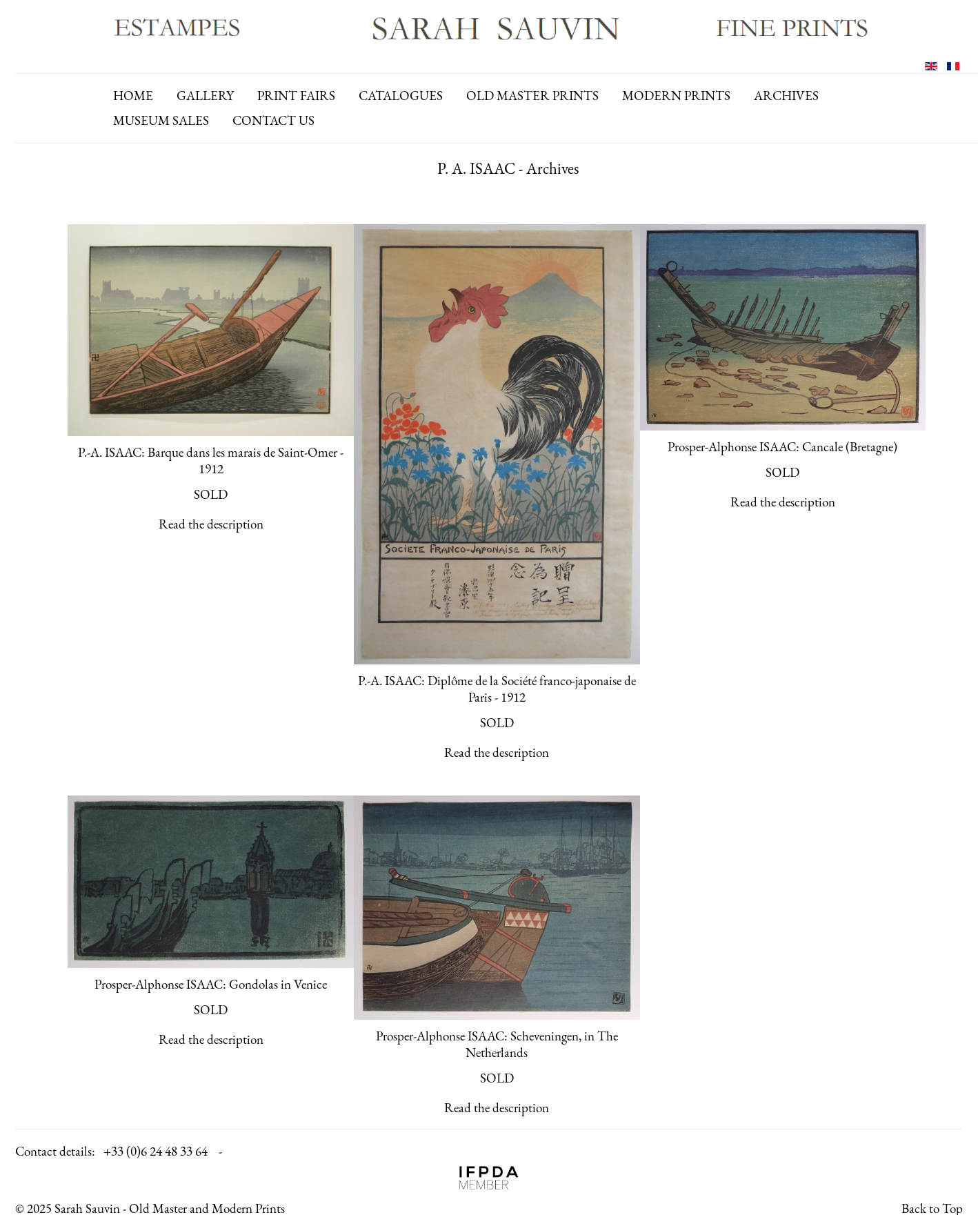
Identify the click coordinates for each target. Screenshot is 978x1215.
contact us (273, 120)
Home (133, 95)
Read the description (211, 524)
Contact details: (55, 1151)
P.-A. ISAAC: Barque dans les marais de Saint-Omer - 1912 (210, 460)
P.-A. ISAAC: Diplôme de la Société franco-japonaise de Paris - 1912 (497, 689)
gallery (205, 95)
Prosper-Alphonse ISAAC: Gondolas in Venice (210, 984)
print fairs (296, 95)
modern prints (676, 95)
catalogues (401, 95)
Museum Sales (161, 120)
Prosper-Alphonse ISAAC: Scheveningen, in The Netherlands (497, 1044)
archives (786, 95)
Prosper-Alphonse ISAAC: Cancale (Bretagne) (782, 446)
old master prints (532, 95)
